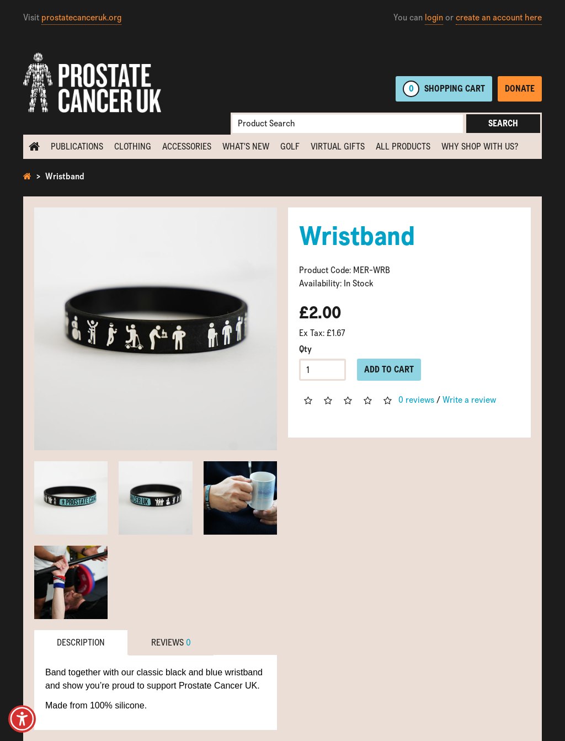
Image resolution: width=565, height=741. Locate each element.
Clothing (132, 146)
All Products (403, 146)
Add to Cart (389, 369)
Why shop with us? (479, 146)
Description (81, 642)
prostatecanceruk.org (81, 17)
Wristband (64, 176)
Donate (520, 88)
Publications (77, 146)
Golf (290, 146)
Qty (305, 349)
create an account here (499, 17)
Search (503, 123)
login (434, 17)
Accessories (186, 146)
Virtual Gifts (338, 146)
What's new (245, 146)
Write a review (469, 400)
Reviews (171, 642)
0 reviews (416, 400)
